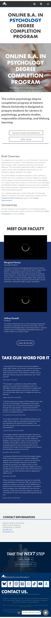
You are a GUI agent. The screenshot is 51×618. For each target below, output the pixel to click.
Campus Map (10, 600)
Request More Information (26, 133)
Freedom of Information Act (23, 600)
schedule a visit (25, 564)
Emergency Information (32, 598)
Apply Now (26, 139)
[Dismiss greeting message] (41, 611)
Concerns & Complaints (20, 602)
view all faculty (25, 343)
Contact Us (5, 598)
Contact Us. (14, 592)
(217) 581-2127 (7, 530)
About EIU (21, 598)
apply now (25, 559)
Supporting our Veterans (40, 600)
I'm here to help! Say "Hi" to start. (31, 612)
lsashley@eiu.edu (8, 532)
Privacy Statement (33, 602)
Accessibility (13, 598)
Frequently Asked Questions (12, 198)
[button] (46, 613)
